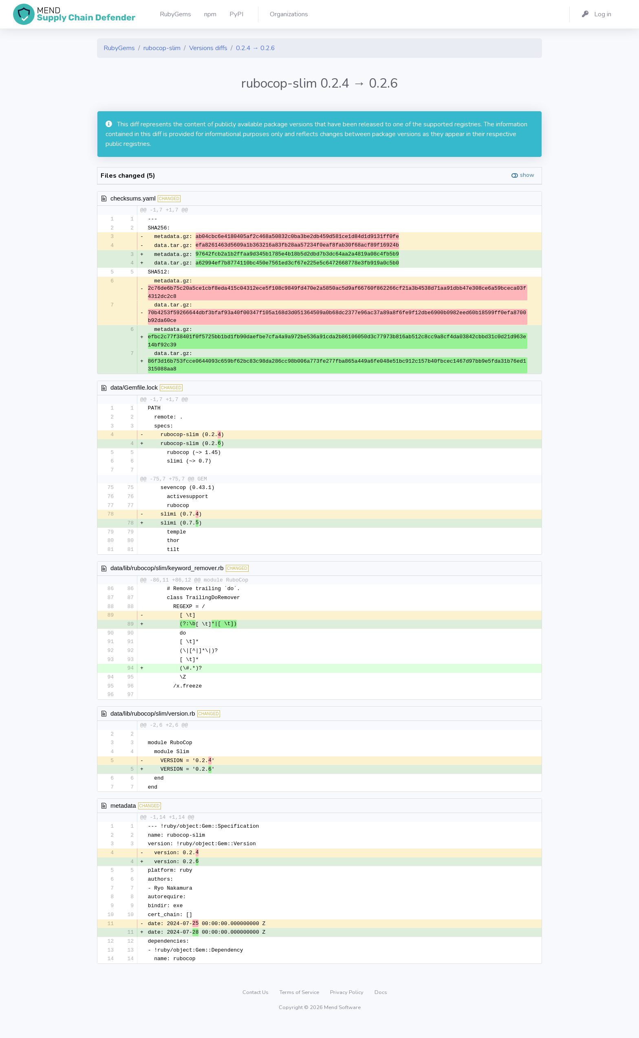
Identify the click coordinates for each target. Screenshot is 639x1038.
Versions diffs (208, 48)
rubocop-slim (162, 48)
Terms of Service (300, 1007)
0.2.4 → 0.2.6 (255, 48)
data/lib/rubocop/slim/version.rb (152, 722)
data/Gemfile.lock (134, 389)
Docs (381, 1007)
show (527, 175)
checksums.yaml (133, 198)
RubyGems (119, 48)
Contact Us (256, 1007)
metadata (123, 816)
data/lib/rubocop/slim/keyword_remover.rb (167, 574)
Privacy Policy (347, 1007)
